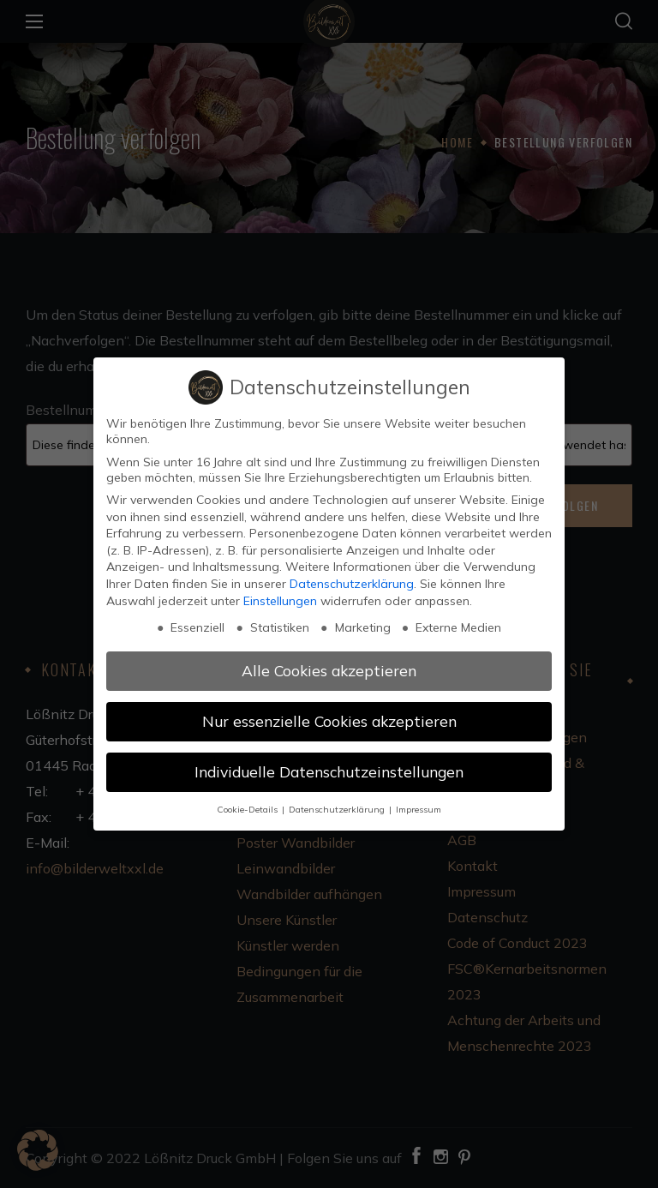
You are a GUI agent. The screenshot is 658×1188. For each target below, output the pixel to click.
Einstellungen (280, 601)
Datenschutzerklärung (352, 583)
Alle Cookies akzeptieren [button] (329, 670)
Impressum (418, 809)
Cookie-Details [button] (248, 809)
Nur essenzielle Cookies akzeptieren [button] (329, 720)
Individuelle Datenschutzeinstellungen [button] (329, 771)
